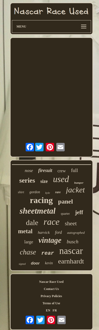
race (51, 222)
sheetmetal (37, 210)
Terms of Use (51, 303)
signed (22, 263)
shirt (21, 192)
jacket (75, 189)
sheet (71, 223)
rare (58, 192)
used (61, 179)
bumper (78, 182)
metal (25, 231)
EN (48, 310)
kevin (49, 263)
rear (47, 253)
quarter (65, 213)
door (35, 263)
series (27, 180)
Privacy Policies (51, 296)
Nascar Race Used (51, 282)
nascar (71, 251)
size (44, 181)
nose (29, 170)
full (74, 170)
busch (72, 241)
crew (62, 171)
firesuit (45, 170)
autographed (75, 233)
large (28, 241)
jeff (79, 212)
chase (28, 252)
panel (65, 201)
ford (58, 232)
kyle (47, 192)
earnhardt (71, 261)
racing (41, 200)
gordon (34, 192)
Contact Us (51, 289)
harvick (44, 232)
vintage (50, 240)
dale (32, 222)
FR (55, 310)
